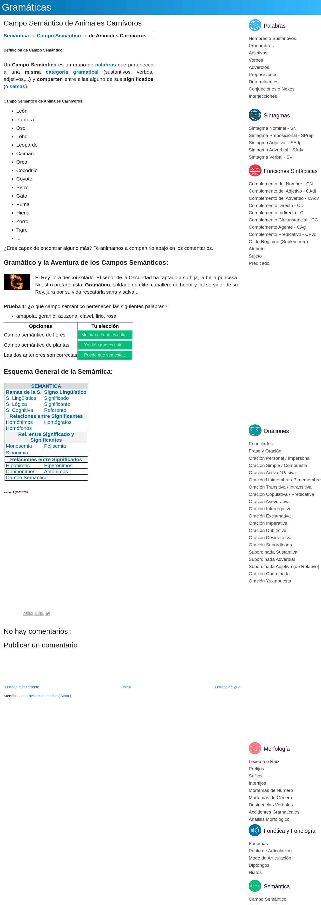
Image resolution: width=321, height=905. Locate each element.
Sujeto (255, 256)
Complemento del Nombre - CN (281, 183)
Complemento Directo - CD (276, 205)
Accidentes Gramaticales (274, 811)
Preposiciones (263, 74)
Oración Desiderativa (270, 537)
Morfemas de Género (270, 797)
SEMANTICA (46, 386)
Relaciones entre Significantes (46, 416)
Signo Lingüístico (65, 392)
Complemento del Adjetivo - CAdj (282, 191)
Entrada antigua (227, 687)
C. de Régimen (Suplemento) (278, 241)
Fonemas (258, 843)
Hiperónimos (58, 465)
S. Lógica (16, 404)
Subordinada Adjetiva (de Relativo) (284, 566)
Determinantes (264, 81)
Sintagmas (277, 115)
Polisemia (55, 446)
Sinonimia (17, 452)
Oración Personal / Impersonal (280, 458)
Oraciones (276, 431)
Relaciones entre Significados (46, 459)
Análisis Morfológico (269, 819)
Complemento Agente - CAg (277, 227)
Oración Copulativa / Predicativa (281, 494)
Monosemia (19, 446)
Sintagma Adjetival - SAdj (274, 142)
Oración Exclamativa (270, 515)
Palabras (275, 26)
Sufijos (255, 775)
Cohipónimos (20, 471)
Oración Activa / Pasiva (272, 472)
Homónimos (19, 422)
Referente (55, 410)
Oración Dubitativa (267, 530)
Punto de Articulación (270, 850)
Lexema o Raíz (264, 761)
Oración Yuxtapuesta (270, 580)
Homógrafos (58, 422)
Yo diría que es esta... (105, 345)
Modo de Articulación (270, 857)
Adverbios (259, 67)
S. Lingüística (21, 398)
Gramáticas (26, 7)
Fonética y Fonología (289, 831)
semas (17, 86)
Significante (57, 404)
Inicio (127, 687)
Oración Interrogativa (270, 508)
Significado (56, 398)
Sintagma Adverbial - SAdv (276, 149)
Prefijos (256, 768)
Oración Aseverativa (269, 501)
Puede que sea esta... (105, 355)
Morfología (277, 749)
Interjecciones (263, 96)
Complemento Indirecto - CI (277, 212)
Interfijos (257, 783)
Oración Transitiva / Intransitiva (280, 487)
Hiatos (255, 872)
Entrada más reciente (22, 687)
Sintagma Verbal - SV (271, 157)
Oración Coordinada (269, 573)
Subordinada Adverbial (272, 559)
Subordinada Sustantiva (273, 552)
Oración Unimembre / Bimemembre (285, 479)
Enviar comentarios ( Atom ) (48, 696)
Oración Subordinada (270, 544)
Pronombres (261, 45)
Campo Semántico (59, 35)
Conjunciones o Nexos (272, 88)
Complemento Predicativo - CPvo (282, 234)
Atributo (256, 248)
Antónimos (56, 471)
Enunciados (261, 443)
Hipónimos (18, 465)
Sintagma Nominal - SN (273, 128)
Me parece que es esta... (105, 334)
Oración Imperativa (268, 523)
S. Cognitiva (19, 410)
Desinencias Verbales (271, 804)
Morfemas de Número (271, 790)
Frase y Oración (265, 450)
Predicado (259, 263)
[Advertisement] (197, 65)
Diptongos (259, 865)
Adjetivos (258, 52)
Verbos (256, 60)
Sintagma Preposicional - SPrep (281, 135)
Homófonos (19, 428)
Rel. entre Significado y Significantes (46, 437)
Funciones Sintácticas (291, 171)
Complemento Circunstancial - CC (283, 219)
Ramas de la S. (23, 392)
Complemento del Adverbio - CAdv (284, 198)
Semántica (16, 35)
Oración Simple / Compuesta (278, 465)
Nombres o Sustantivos (272, 38)
